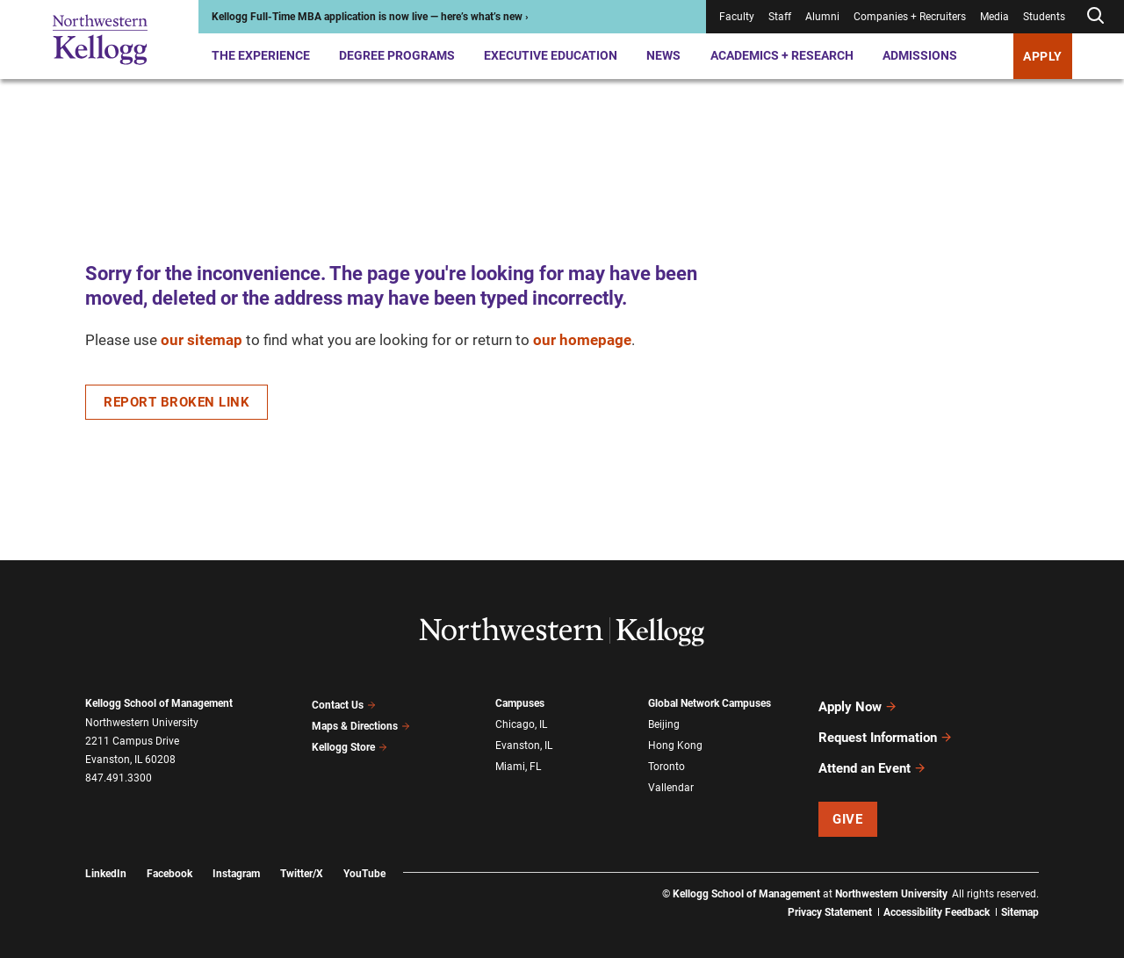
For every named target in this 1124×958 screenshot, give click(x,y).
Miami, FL (518, 760)
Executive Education (550, 55)
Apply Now (857, 704)
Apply (1043, 56)
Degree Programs (397, 55)
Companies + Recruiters (910, 17)
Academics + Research (782, 55)
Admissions (920, 55)
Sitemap (1020, 896)
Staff (779, 17)
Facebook (169, 858)
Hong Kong (675, 742)
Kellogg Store (349, 741)
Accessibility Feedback (936, 896)
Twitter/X (301, 858)
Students (1044, 17)
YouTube (364, 858)
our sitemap (201, 340)
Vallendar (671, 780)
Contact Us (344, 703)
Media (994, 17)
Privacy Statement (830, 896)
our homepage (582, 340)
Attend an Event (872, 755)
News (663, 55)
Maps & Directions (361, 723)
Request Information (885, 730)
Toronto (666, 760)
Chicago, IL (521, 723)
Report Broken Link (176, 402)
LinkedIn (105, 858)
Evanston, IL (523, 742)
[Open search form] (1095, 16)
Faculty (736, 17)
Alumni (822, 17)
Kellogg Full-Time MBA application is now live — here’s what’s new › (370, 17)
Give (847, 803)
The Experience (261, 55)
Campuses (519, 703)
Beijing (664, 723)
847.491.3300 (118, 778)
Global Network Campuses (709, 703)
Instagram (236, 858)
